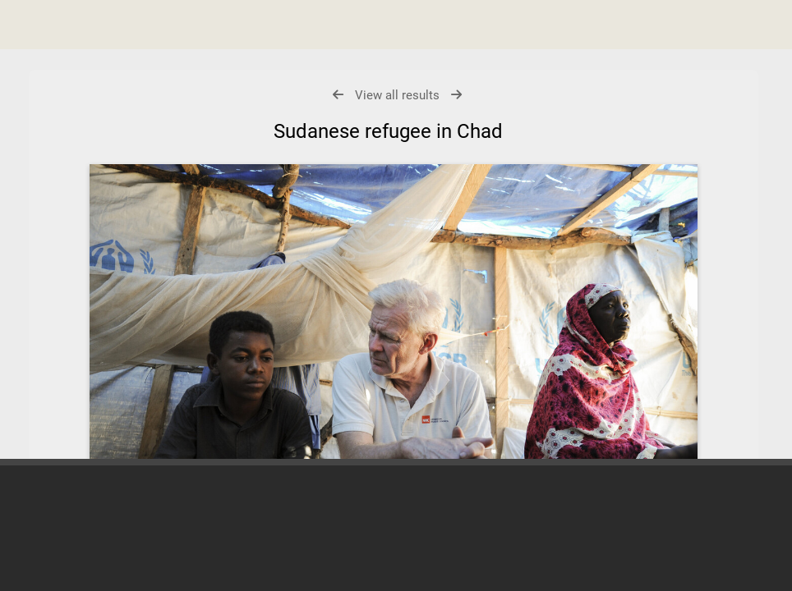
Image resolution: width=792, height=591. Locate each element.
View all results (397, 95)
